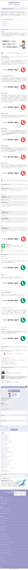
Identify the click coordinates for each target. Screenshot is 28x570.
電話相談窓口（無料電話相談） (5, 508)
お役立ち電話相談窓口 (4, 25)
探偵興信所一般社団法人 (15, 486)
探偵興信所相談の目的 (4, 21)
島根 (1, 485)
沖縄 (7, 486)
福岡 (21, 485)
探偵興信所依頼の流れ (4, 466)
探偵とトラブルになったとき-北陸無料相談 (7, 542)
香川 (11, 485)
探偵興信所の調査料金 (4, 501)
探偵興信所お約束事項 (4, 434)
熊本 (1, 486)
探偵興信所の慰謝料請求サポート (6, 470)
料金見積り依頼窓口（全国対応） (6, 471)
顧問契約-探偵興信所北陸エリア (5, 435)
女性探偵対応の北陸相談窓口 (5, 439)
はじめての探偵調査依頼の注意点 (6, 447)
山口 (6, 485)
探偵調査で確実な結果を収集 (5, 448)
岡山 (3, 485)
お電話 (4, 399)
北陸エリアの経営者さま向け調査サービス (7, 461)
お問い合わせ (3, 531)
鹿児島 (5, 486)
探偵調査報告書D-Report (5, 457)
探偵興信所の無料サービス (5, 443)
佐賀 (24, 485)
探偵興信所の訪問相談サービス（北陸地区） (7, 467)
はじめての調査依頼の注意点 (5, 520)
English (2, 567)
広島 (4, 485)
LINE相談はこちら (8, 247)
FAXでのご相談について (4, 26)
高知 (16, 485)
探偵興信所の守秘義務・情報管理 (6, 463)
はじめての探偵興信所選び (4, 518)
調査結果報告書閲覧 (3, 526)
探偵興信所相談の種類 (4, 22)
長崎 (22, 485)
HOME (1, 478)
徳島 (14, 485)
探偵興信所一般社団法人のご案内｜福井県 (7, 456)
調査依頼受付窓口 (3, 557)
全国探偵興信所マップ (4, 529)
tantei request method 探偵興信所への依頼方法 (8, 452)
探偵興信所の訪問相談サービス (5, 539)
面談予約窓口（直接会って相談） (5, 513)
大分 (25, 485)
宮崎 (3, 486)
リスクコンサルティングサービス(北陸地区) (7, 554)
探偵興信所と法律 (4, 453)
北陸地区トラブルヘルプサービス (6, 462)
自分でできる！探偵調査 (5, 444)
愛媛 (13, 485)
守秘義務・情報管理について (5, 562)
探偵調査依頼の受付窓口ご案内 (5, 458)
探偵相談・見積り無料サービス (5, 438)
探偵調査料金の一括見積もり (5, 449)
